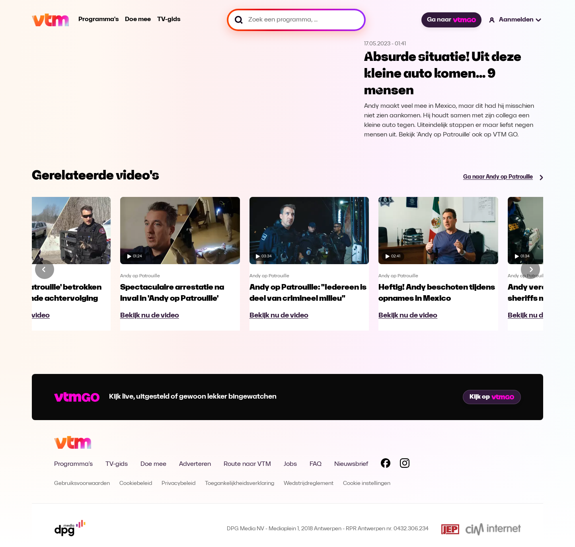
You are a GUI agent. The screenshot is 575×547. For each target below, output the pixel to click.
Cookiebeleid (135, 484)
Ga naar (451, 20)
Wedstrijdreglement (308, 484)
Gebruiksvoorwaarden (82, 484)
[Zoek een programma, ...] (296, 19)
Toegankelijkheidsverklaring (239, 484)
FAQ (316, 464)
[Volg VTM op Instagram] (404, 464)
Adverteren (195, 464)
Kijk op (492, 397)
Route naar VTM (247, 464)
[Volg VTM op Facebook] (385, 464)
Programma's (98, 19)
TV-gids (168, 19)
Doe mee (138, 19)
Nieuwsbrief (351, 464)
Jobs (290, 464)
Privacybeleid (178, 484)
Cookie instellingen (366, 484)
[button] (515, 20)
